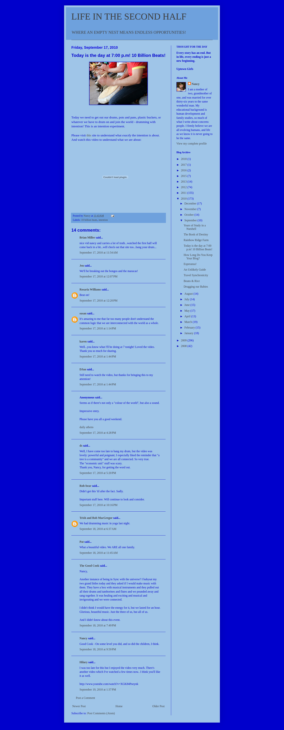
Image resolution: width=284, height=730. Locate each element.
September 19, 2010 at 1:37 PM (98, 689)
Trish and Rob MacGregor (96, 517)
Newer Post (79, 706)
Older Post (158, 706)
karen (83, 341)
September (190, 220)
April (187, 316)
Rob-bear (85, 485)
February (190, 327)
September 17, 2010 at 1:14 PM (98, 328)
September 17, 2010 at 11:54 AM (99, 252)
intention (103, 219)
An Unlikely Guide (195, 269)
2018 (184, 158)
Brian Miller (87, 237)
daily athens (86, 427)
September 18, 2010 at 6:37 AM (98, 528)
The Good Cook (89, 565)
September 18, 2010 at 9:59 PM (98, 649)
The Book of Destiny (196, 234)
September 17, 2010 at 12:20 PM (99, 300)
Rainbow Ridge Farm (196, 240)
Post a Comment (85, 697)
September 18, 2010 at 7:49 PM (98, 625)
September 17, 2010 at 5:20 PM (98, 472)
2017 (184, 164)
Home (119, 706)
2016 (184, 170)
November (190, 209)
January (189, 333)
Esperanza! (190, 263)
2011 (184, 192)
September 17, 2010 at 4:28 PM (98, 432)
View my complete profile (191, 143)
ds (81, 445)
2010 (184, 198)
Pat (82, 541)
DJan (83, 369)
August (188, 293)
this (89, 135)
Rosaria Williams (90, 289)
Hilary (83, 662)
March (188, 321)
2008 (184, 346)
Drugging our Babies (196, 286)
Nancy (83, 638)
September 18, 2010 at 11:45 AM (99, 552)
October (189, 214)
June (187, 304)
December (190, 203)
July (187, 299)
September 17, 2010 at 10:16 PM (99, 505)
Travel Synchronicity (196, 275)
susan (83, 313)
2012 (184, 187)
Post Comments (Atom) (101, 713)
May (187, 310)
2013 (184, 181)
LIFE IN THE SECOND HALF (128, 16)
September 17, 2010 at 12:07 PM (99, 276)
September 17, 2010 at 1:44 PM (98, 356)
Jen (82, 265)
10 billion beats (89, 219)
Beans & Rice (192, 281)
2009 (184, 340)
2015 (184, 175)
